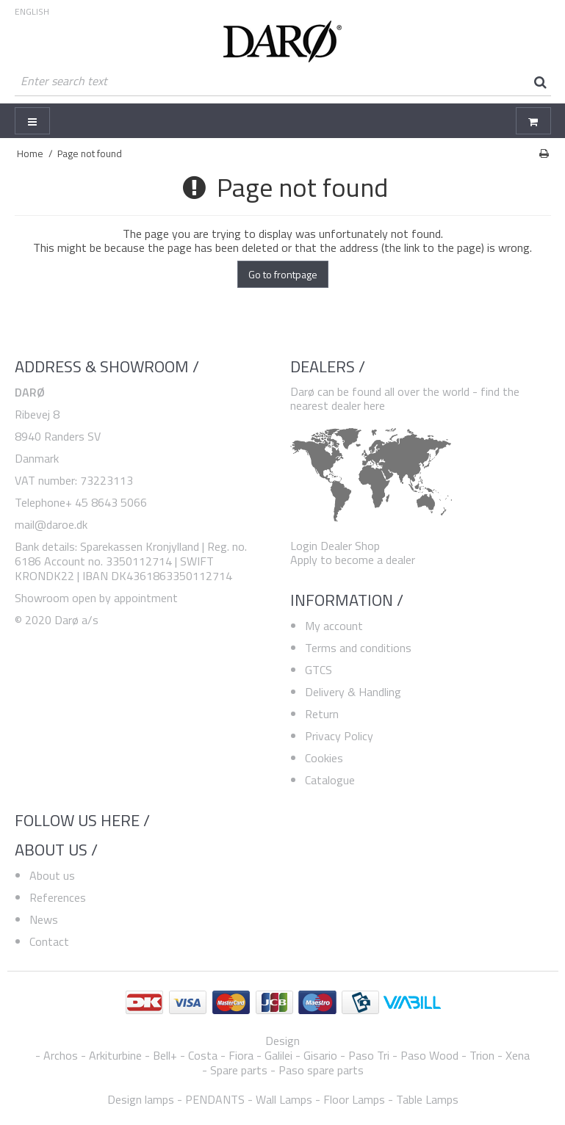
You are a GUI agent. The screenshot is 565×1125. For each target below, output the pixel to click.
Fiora (240, 1055)
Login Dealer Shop (335, 545)
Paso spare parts (321, 1070)
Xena (517, 1055)
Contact (49, 941)
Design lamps (140, 1099)
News (43, 919)
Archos (60, 1055)
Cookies (324, 758)
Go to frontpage (282, 274)
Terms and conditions (358, 647)
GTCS (318, 670)
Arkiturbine (115, 1055)
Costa (202, 1055)
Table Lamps (427, 1099)
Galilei (278, 1055)
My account (334, 625)
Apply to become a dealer (352, 559)
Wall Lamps (284, 1099)
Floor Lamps (354, 1099)
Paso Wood (429, 1055)
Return (322, 714)
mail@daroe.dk (51, 524)
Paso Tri (368, 1055)
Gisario (320, 1055)
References (57, 897)
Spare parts (238, 1070)
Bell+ (165, 1055)
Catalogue (330, 780)
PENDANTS (215, 1099)
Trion (481, 1055)
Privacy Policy (339, 736)
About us (52, 875)
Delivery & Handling (353, 692)
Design (282, 1040)
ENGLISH (32, 11)
